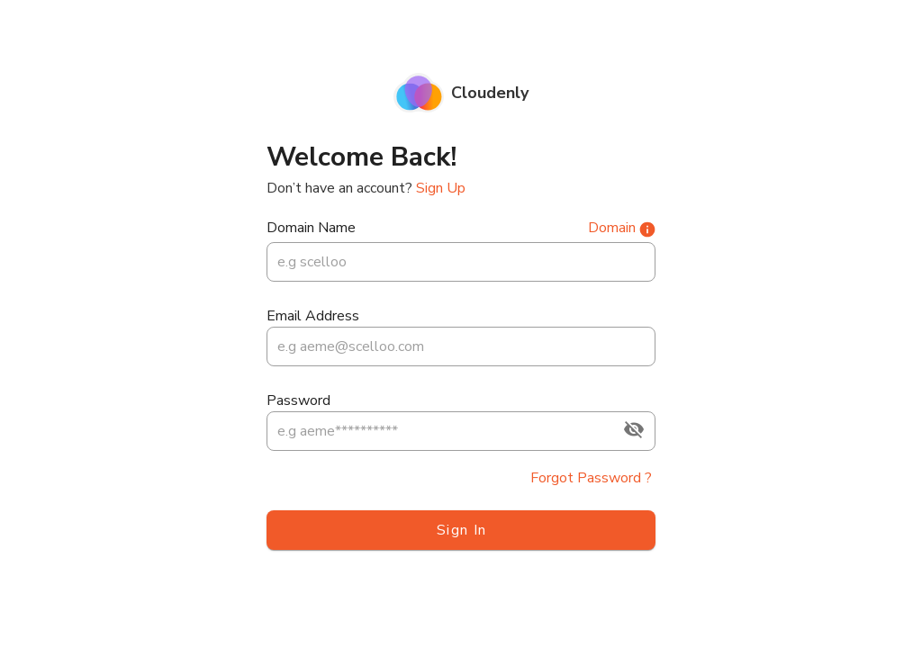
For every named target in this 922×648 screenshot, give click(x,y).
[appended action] (634, 429)
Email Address (313, 316)
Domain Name (311, 228)
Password (298, 400)
